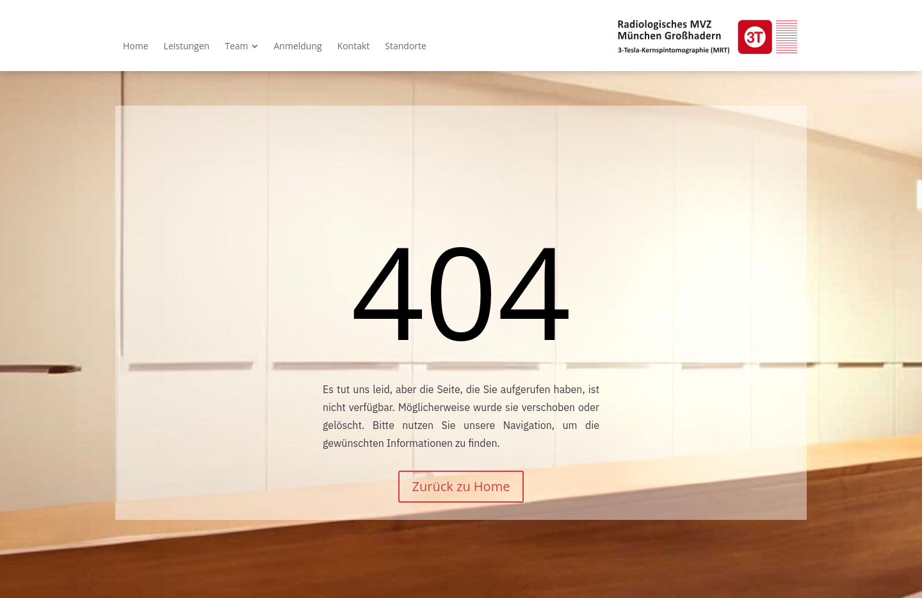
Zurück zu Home (461, 486)
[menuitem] (135, 46)
